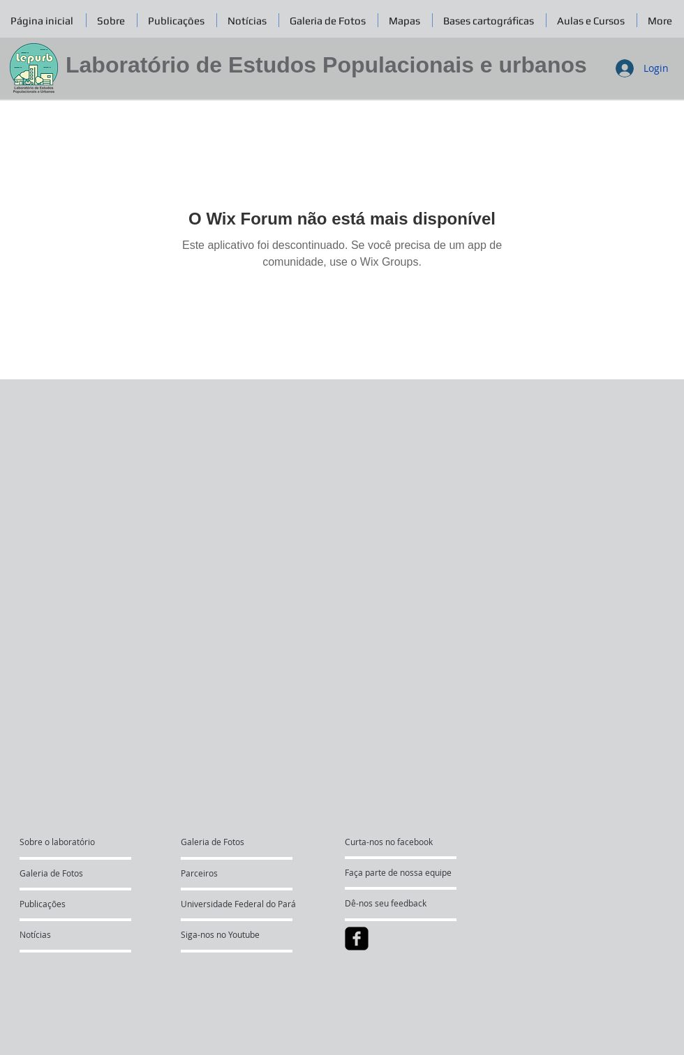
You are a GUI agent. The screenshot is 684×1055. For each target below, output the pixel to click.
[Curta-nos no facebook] (389, 841)
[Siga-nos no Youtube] (220, 934)
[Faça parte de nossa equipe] (398, 872)
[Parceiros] (221, 873)
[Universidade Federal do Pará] (238, 903)
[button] (328, 20)
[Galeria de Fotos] (60, 873)
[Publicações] (57, 903)
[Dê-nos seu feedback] (395, 903)
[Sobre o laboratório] (73, 841)
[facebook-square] (357, 938)
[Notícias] (57, 934)
